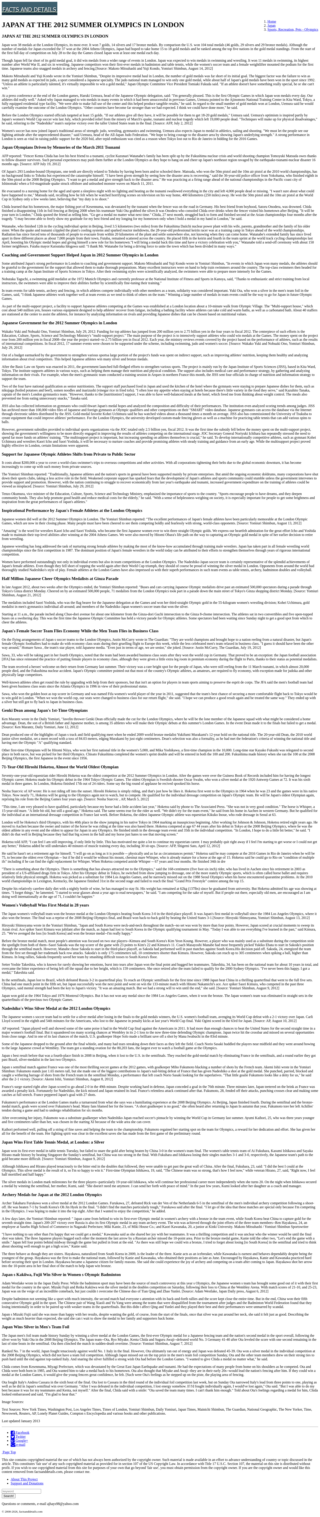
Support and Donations (27, 1483)
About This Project (24, 1479)
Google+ (19, 1440)
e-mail (18, 1444)
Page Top (9, 1452)
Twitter (18, 1436)
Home (272, 21)
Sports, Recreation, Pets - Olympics (293, 29)
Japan (272, 25)
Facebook (20, 1432)
